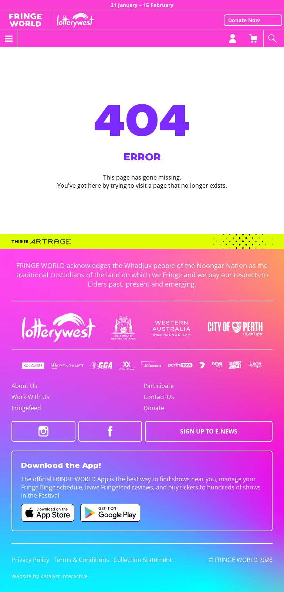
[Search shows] (273, 38)
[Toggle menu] (8, 38)
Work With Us (30, 397)
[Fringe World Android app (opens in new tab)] (110, 513)
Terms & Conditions (81, 560)
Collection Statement (143, 560)
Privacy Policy (30, 560)
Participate (158, 386)
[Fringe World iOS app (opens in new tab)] (47, 513)
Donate (153, 408)
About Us (24, 386)
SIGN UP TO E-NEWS (208, 431)
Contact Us (158, 397)
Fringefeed (26, 408)
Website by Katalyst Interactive (49, 576)
